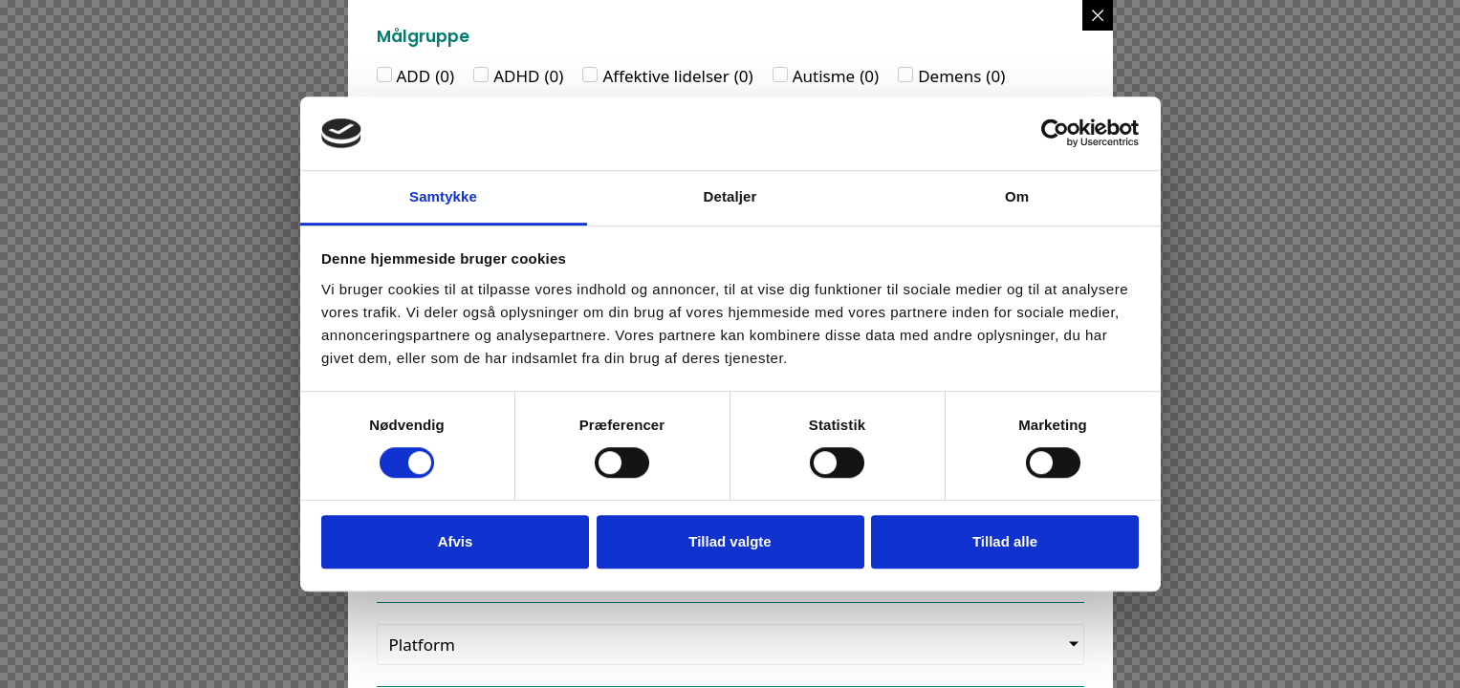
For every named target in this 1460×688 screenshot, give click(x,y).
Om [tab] (1017, 196)
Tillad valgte (729, 541)
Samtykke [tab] (443, 196)
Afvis (455, 541)
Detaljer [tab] (730, 196)
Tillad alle (1004, 541)
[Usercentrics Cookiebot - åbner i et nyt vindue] (1055, 133)
